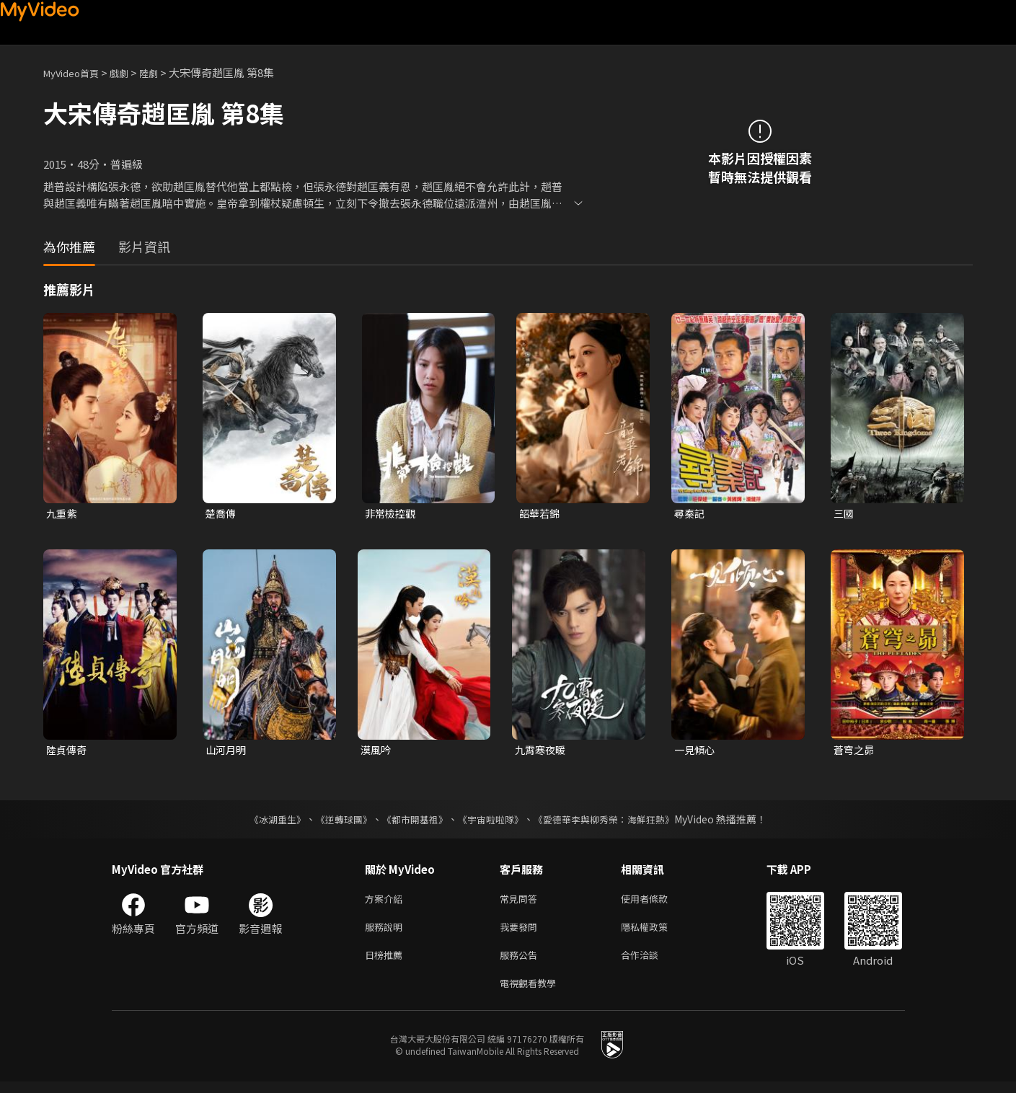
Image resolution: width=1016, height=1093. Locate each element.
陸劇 (163, 72)
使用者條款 (657, 902)
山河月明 (227, 751)
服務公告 (521, 962)
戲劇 (130, 72)
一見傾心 (695, 751)
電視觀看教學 (532, 993)
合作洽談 (651, 962)
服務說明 (386, 932)
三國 (844, 513)
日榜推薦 (386, 962)
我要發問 (521, 932)
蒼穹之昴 (855, 751)
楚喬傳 (222, 513)
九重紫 (62, 513)
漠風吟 (377, 751)
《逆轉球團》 (336, 822)
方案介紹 (386, 902)
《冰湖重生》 (265, 822)
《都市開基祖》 (411, 822)
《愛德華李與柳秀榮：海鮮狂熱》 (613, 822)
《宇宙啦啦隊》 (492, 822)
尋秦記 (690, 513)
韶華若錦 (540, 513)
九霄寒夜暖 (542, 751)
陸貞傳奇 (67, 751)
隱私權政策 (657, 932)
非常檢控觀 (392, 513)
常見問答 (521, 902)
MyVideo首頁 (76, 72)
